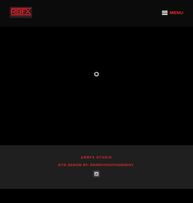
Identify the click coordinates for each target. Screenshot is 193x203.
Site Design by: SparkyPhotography (96, 165)
